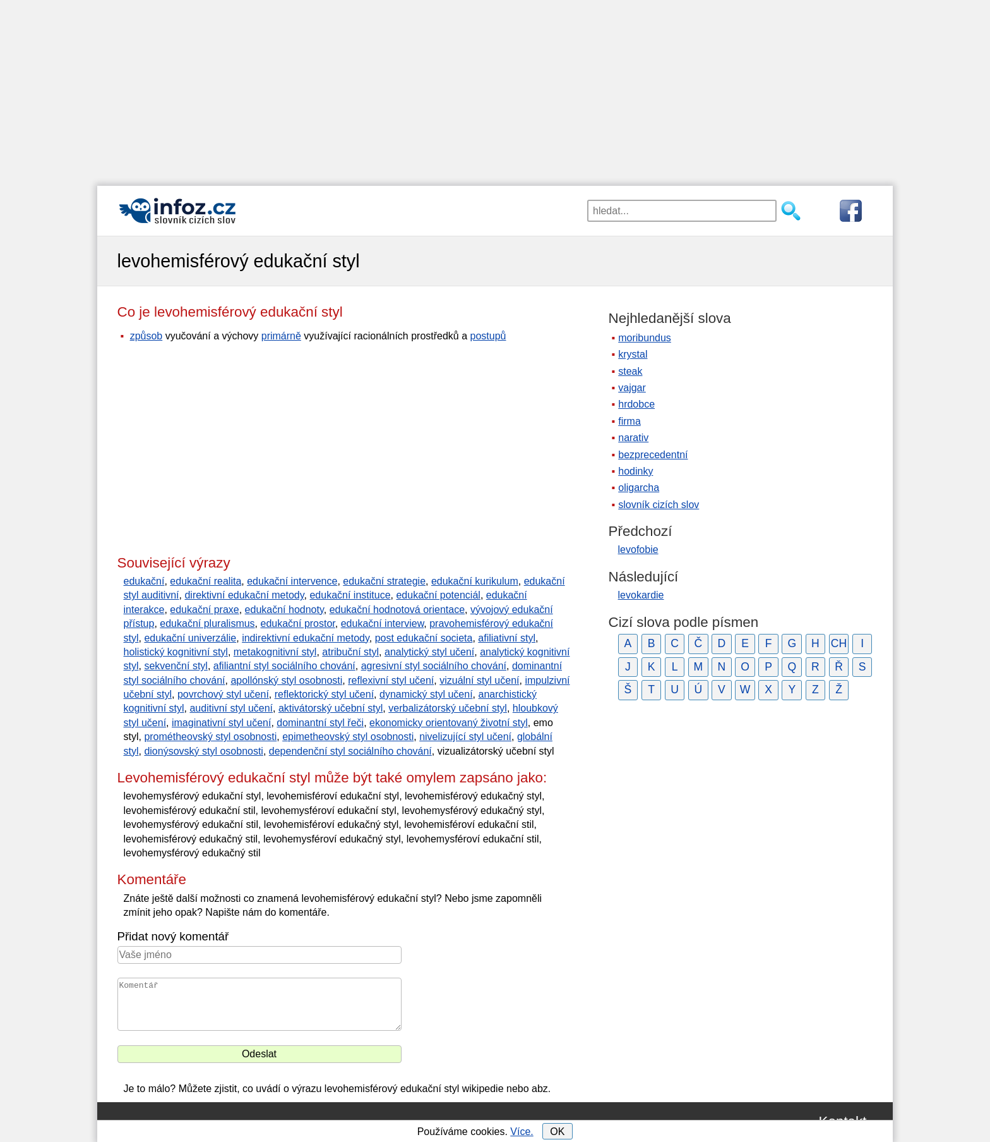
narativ (633, 437)
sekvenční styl (175, 665)
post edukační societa (424, 638)
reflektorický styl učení (324, 694)
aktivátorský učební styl (330, 708)
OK (557, 1131)
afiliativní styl (506, 638)
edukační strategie (384, 581)
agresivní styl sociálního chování (433, 665)
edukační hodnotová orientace (397, 609)
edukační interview (382, 623)
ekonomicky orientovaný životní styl (448, 722)
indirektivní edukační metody (305, 638)
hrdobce (636, 404)
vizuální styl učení (479, 680)
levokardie (641, 595)
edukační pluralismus (207, 623)
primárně (281, 336)
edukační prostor (298, 623)
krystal (632, 354)
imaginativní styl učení (221, 722)
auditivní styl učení (231, 708)
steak (630, 371)
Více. (521, 1131)
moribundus (644, 337)
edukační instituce (349, 595)
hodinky (635, 471)
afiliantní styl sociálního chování (284, 665)
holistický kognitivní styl (176, 652)
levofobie (638, 549)
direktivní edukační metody (244, 595)
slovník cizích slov (658, 504)
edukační (144, 581)
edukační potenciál (438, 595)
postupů (488, 336)
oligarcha (638, 487)
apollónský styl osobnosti (286, 680)
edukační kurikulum (474, 581)
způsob (146, 336)
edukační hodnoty (284, 609)
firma (629, 421)
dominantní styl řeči (320, 722)
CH (839, 643)
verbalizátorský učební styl (447, 708)
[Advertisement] (495, 88)
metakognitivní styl (275, 652)
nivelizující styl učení (465, 736)
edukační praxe (204, 609)
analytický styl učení (429, 652)
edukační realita (205, 581)
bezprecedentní (653, 454)
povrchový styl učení (223, 694)
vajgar (632, 387)
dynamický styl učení (426, 694)
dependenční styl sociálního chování (350, 751)
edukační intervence (292, 581)
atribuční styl (350, 652)
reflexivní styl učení (391, 680)
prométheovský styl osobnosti (210, 736)
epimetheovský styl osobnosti (348, 736)
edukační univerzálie (190, 638)
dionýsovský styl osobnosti (203, 751)
